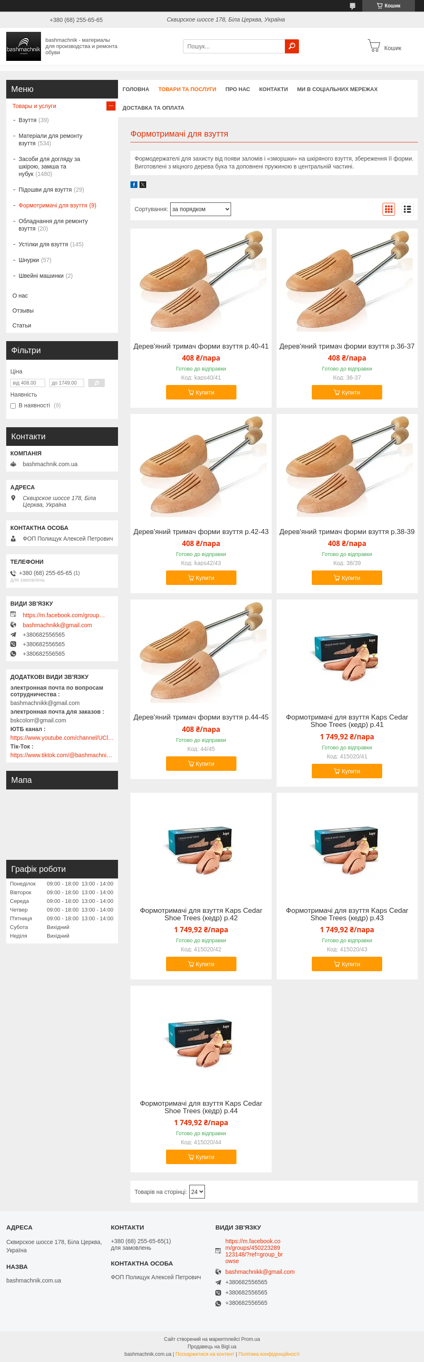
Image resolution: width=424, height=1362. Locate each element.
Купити (205, 392)
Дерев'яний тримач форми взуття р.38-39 (346, 532)
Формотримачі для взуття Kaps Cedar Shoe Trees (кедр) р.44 (201, 1107)
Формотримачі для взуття (53, 205)
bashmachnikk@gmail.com (57, 625)
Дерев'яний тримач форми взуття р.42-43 (200, 532)
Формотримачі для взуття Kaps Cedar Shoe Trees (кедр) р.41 (347, 721)
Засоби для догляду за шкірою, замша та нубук (49, 166)
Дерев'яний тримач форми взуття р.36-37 (346, 346)
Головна (136, 89)
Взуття (27, 120)
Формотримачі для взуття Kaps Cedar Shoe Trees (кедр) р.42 (201, 914)
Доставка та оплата (153, 108)
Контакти (273, 89)
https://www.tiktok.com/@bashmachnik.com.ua (62, 755)
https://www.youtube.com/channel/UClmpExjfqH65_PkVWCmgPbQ (62, 737)
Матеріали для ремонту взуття (50, 139)
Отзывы (23, 310)
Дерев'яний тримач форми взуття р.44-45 (200, 717)
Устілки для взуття (43, 244)
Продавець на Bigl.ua (212, 1347)
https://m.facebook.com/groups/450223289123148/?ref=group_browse (64, 615)
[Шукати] (292, 46)
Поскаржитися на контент (205, 1354)
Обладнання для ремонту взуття (53, 225)
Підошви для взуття (45, 189)
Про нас (237, 89)
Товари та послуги (187, 89)
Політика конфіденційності (269, 1354)
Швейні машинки (41, 275)
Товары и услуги (34, 106)
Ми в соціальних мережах (337, 89)
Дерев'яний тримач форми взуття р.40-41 (200, 346)
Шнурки (29, 260)
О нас (20, 295)
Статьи (21, 325)
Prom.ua (250, 1339)
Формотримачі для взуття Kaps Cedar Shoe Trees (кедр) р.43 (347, 914)
